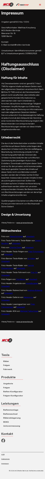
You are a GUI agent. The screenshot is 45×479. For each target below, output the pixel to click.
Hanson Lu (28, 297)
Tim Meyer (20, 279)
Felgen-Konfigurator (13, 395)
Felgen (6, 365)
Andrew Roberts (34, 290)
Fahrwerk (7, 369)
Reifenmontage (10, 410)
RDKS (6, 422)
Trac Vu (34, 272)
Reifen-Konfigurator (13, 391)
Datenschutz (5, 459)
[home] (16, 4)
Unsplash (30, 236)
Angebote (8, 383)
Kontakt (7, 434)
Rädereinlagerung (12, 418)
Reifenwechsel (10, 414)
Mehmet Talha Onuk (29, 311)
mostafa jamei (32, 283)
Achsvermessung (11, 426)
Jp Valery (31, 258)
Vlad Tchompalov (36, 251)
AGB (2, 454)
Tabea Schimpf (16, 236)
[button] (40, 4)
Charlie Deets (16, 247)
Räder (6, 361)
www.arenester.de (24, 222)
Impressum (5, 463)
